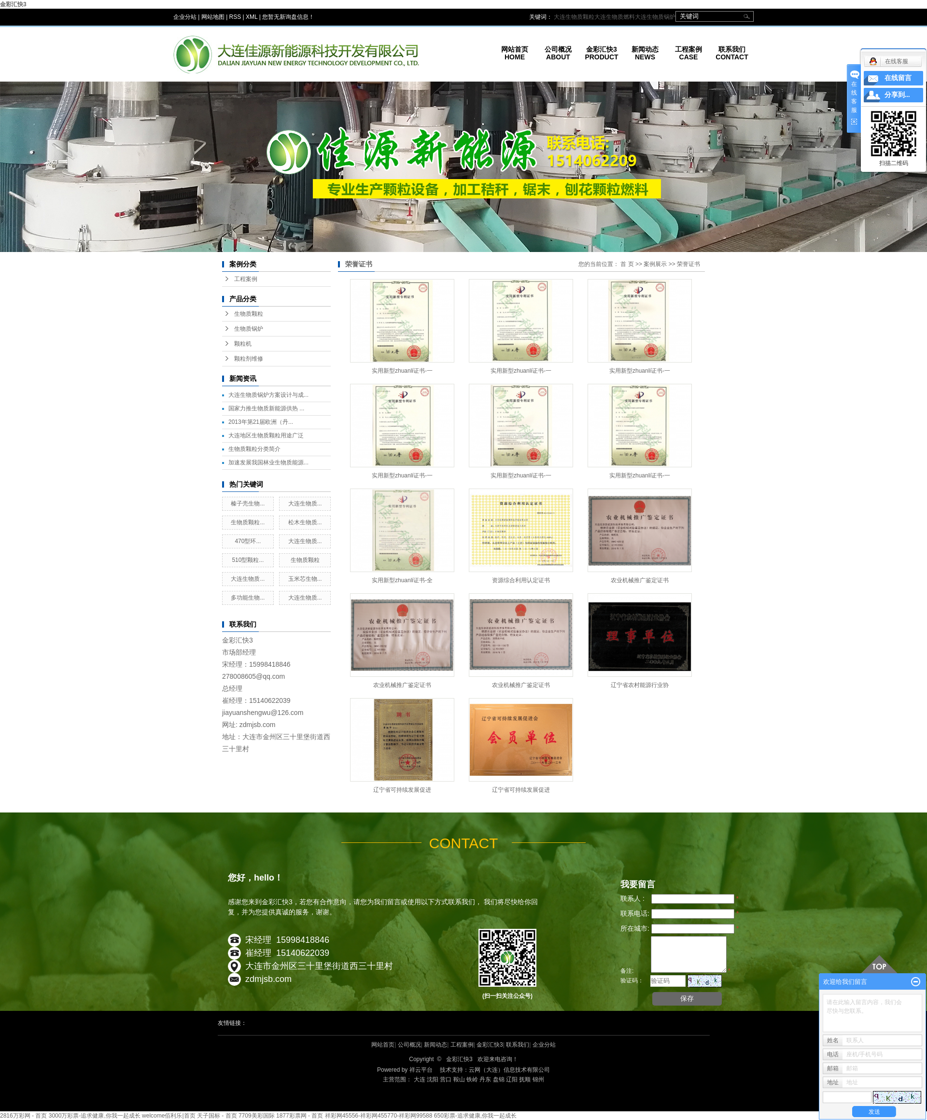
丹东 (485, 1079)
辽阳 (512, 1079)
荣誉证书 (688, 264)
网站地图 (213, 17)
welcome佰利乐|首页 (168, 1115)
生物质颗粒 (248, 313)
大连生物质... (305, 503)
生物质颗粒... (248, 522)
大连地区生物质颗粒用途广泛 (266, 435)
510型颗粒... (248, 560)
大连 (419, 1079)
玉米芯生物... (305, 578)
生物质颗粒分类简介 (254, 449)
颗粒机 (243, 343)
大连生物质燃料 (614, 17)
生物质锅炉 (248, 328)
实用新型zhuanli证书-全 (402, 580)
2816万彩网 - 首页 (23, 1115)
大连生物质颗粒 (574, 17)
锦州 (538, 1079)
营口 (445, 1079)
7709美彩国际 (257, 1115)
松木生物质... (305, 522)
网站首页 (382, 1044)
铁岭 (472, 1079)
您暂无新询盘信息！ (288, 17)
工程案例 (245, 279)
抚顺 (525, 1079)
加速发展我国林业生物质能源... (268, 462)
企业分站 (185, 17)
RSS (235, 17)
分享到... (897, 94)
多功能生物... (248, 597)
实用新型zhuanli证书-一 (402, 370)
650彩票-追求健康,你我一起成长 (475, 1115)
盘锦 (499, 1079)
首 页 (626, 264)
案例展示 (655, 264)
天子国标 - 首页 (217, 1115)
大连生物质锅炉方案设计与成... (268, 395)
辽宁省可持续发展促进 (402, 789)
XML (251, 17)
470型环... (248, 541)
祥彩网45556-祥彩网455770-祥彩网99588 (379, 1115)
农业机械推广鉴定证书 (640, 580)
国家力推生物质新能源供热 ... (266, 408)
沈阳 (432, 1079)
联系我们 (517, 1044)
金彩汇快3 (13, 4)
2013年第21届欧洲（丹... (260, 422)
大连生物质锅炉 (655, 17)
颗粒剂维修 (248, 358)
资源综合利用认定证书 (521, 580)
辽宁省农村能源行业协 (640, 685)
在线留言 (898, 78)
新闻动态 (435, 1044)
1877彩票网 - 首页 (299, 1115)
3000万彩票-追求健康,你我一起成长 (94, 1115)
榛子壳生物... (248, 503)
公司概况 (409, 1044)
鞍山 (459, 1079)
